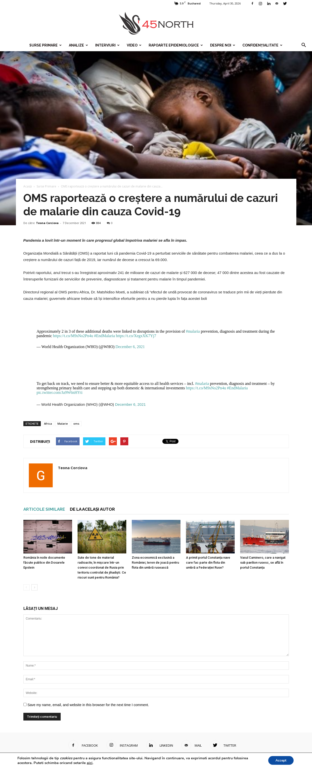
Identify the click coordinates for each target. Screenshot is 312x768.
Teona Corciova (47, 223)
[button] (304, 45)
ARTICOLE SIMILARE (44, 509)
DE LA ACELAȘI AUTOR (92, 509)
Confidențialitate (262, 45)
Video (134, 45)
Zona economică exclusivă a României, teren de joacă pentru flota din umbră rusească (155, 562)
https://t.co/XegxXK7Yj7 (136, 336)
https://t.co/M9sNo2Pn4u (73, 336)
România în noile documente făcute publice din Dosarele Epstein (44, 562)
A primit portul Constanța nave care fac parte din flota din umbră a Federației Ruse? (208, 562)
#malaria (193, 331)
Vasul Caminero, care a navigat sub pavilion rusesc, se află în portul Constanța (262, 562)
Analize (78, 45)
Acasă (27, 186)
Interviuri (107, 45)
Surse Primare (45, 45)
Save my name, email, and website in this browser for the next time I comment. (88, 705)
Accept (280, 760)
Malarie (62, 423)
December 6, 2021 (130, 347)
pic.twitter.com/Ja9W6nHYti (60, 392)
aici (89, 762)
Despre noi (222, 45)
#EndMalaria (104, 336)
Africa (48, 423)
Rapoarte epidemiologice (176, 45)
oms (76, 423)
